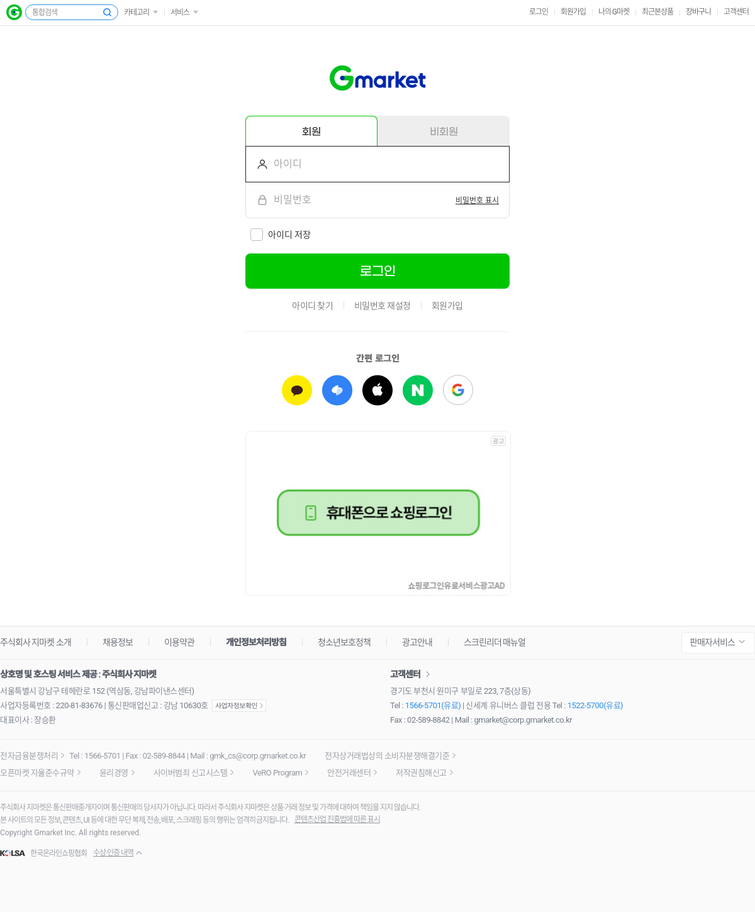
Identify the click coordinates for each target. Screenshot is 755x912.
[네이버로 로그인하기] (418, 390)
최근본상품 (657, 12)
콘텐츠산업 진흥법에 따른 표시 (337, 819)
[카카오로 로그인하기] (297, 390)
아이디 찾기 (312, 306)
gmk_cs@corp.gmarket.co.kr (258, 755)
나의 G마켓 (613, 12)
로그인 (538, 12)
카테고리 (136, 12)
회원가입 (573, 12)
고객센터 (736, 12)
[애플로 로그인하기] (377, 390)
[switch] (477, 200)
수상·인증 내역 (113, 852)
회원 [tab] (311, 131)
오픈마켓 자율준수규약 (37, 772)
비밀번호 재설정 (382, 306)
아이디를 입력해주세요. (257, 164)
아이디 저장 (289, 235)
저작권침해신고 (421, 772)
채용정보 (118, 642)
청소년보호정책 (344, 642)
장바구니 (698, 12)
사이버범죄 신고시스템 (191, 772)
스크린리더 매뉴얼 (494, 642)
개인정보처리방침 (256, 642)
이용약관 (179, 642)
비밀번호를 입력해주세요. (257, 200)
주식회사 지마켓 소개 (35, 642)
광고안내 (417, 642)
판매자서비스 (712, 642)
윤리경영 (113, 772)
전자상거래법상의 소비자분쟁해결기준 (387, 755)
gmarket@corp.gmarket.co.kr (523, 720)
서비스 (180, 12)
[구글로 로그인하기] (458, 390)
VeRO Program (277, 772)
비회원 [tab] (444, 131)
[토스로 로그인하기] (337, 390)
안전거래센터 (349, 772)
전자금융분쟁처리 (29, 755)
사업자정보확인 (239, 705)
